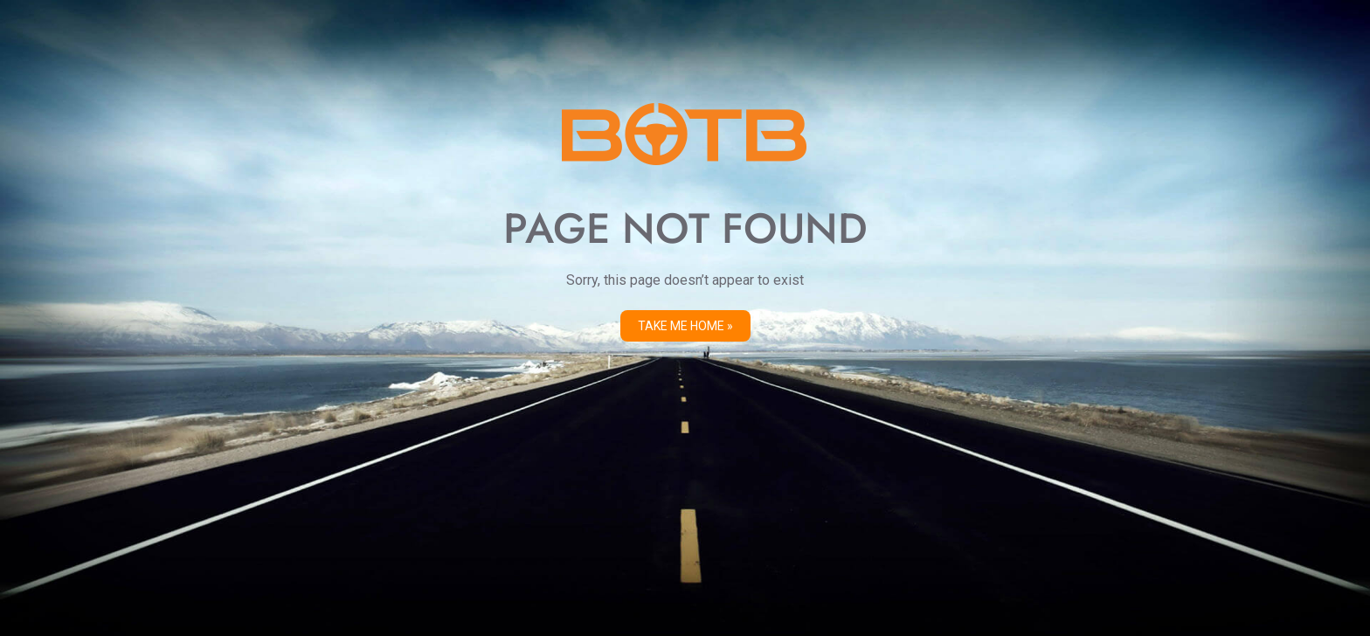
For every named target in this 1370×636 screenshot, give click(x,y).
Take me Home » (685, 326)
